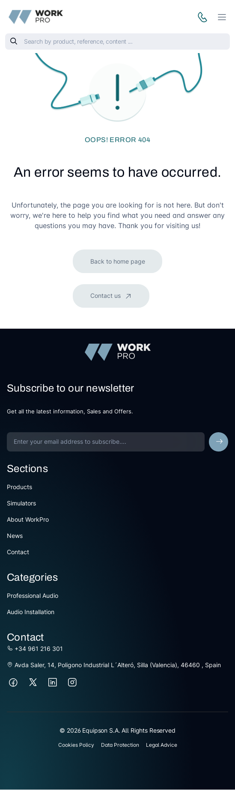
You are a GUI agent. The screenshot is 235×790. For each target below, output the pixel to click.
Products (19, 486)
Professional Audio (32, 595)
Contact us (106, 295)
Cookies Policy (76, 745)
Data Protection (120, 745)
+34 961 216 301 (35, 648)
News (15, 535)
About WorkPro (28, 519)
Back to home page (117, 261)
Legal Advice (161, 745)
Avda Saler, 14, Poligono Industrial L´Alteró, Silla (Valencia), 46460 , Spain (114, 664)
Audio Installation (30, 611)
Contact (18, 551)
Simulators (21, 503)
